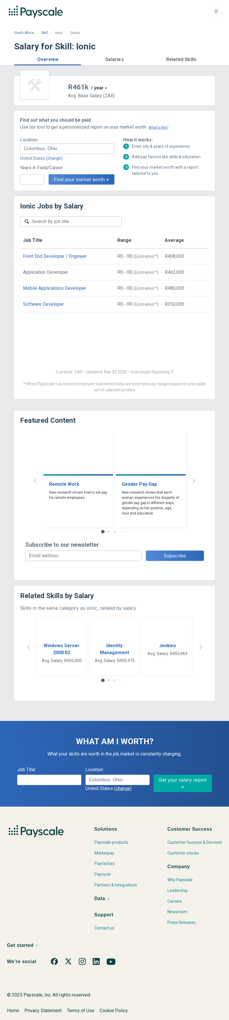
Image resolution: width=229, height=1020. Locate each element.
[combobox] (67, 148)
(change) (54, 158)
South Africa (24, 33)
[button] (47, 58)
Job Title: (26, 769)
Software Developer (43, 304)
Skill (44, 33)
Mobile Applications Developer (54, 288)
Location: (29, 140)
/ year (97, 87)
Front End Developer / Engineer (55, 256)
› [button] (194, 479)
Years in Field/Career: (42, 167)
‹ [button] (35, 479)
